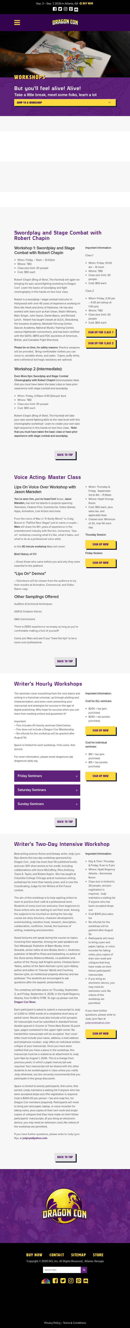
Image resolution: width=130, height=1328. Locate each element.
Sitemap (78, 1255)
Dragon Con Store (24, 1002)
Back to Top (65, 454)
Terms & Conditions (74, 1323)
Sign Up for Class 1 (100, 332)
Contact (57, 1255)
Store (98, 1255)
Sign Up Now (101, 544)
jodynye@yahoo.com (35, 1138)
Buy (85, 3)
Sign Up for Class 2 (101, 343)
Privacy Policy (52, 1323)
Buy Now (34, 1255)
